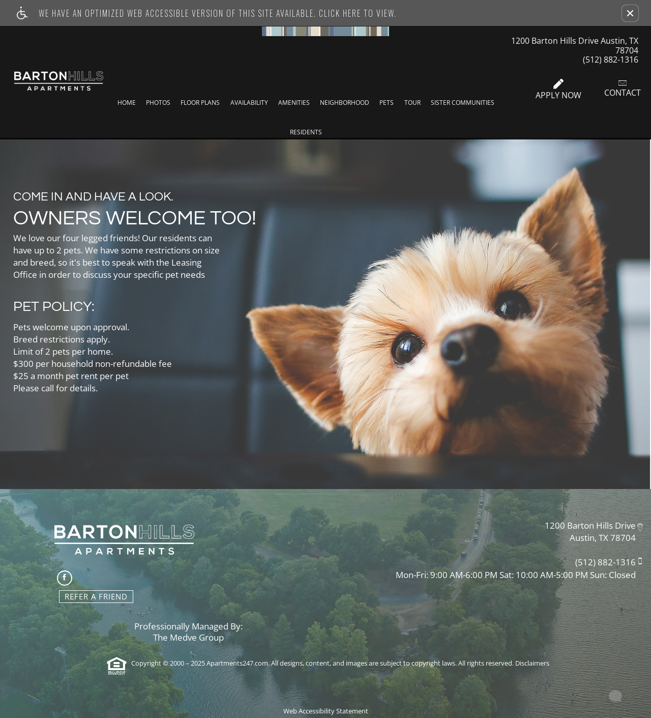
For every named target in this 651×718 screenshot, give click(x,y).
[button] (630, 13)
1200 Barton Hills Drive (590, 525)
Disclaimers (532, 663)
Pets (386, 102)
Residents (306, 132)
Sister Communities (462, 102)
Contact (622, 88)
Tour (412, 102)
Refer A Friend (96, 596)
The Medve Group (188, 638)
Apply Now (558, 89)
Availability (249, 102)
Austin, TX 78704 (603, 538)
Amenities (294, 102)
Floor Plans (200, 102)
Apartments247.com (237, 663)
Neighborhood (344, 102)
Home (126, 102)
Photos (158, 102)
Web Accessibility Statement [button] (325, 710)
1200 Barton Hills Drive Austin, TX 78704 (574, 45)
